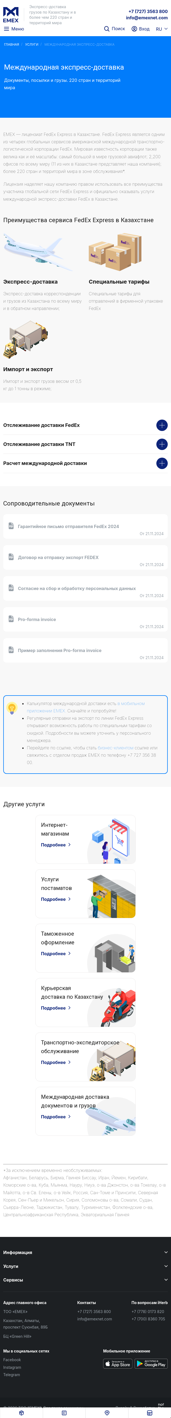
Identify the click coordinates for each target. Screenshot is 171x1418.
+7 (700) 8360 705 (148, 1319)
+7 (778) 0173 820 (147, 1311)
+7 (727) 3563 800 (148, 11)
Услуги (31, 44)
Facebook (12, 1359)
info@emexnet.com (147, 17)
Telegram (11, 1374)
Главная (11, 44)
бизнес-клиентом (115, 747)
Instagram (12, 1367)
